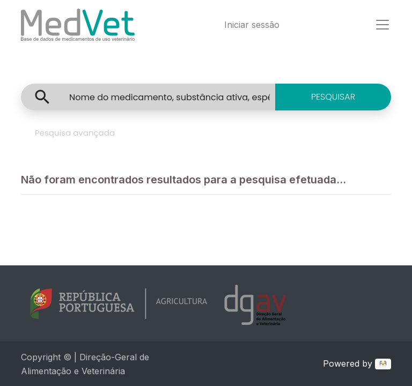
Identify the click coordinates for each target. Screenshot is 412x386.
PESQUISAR (333, 97)
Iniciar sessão (251, 24)
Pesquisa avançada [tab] (75, 132)
